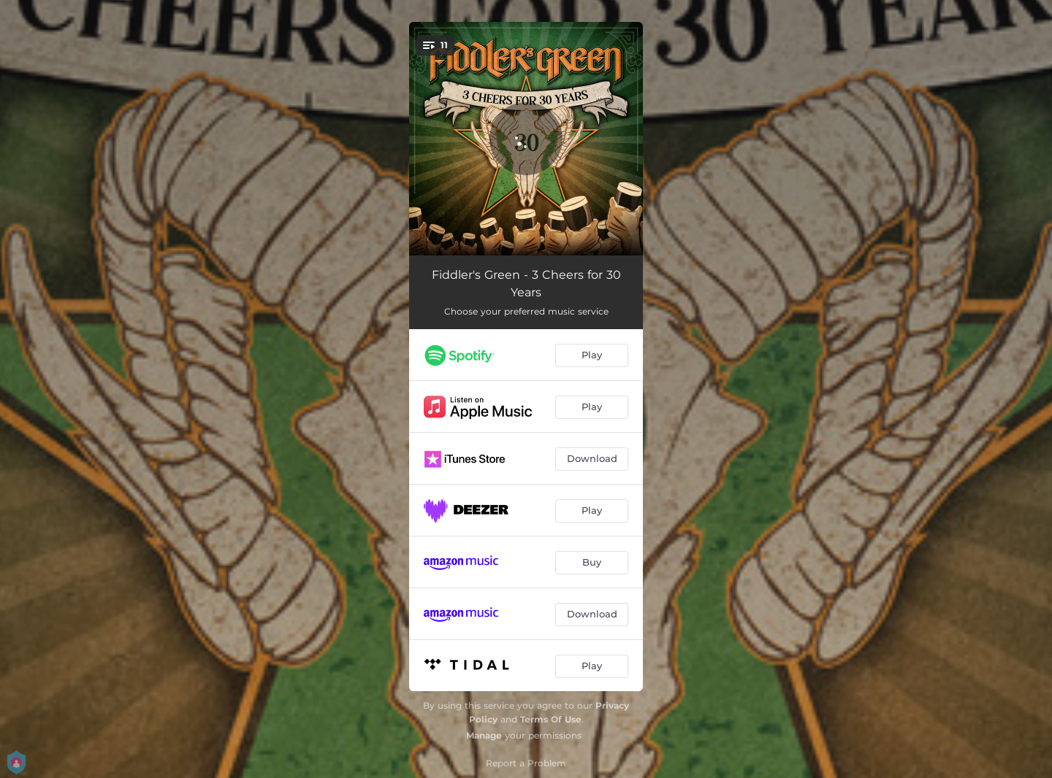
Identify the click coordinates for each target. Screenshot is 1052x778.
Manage (484, 735)
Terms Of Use (551, 719)
